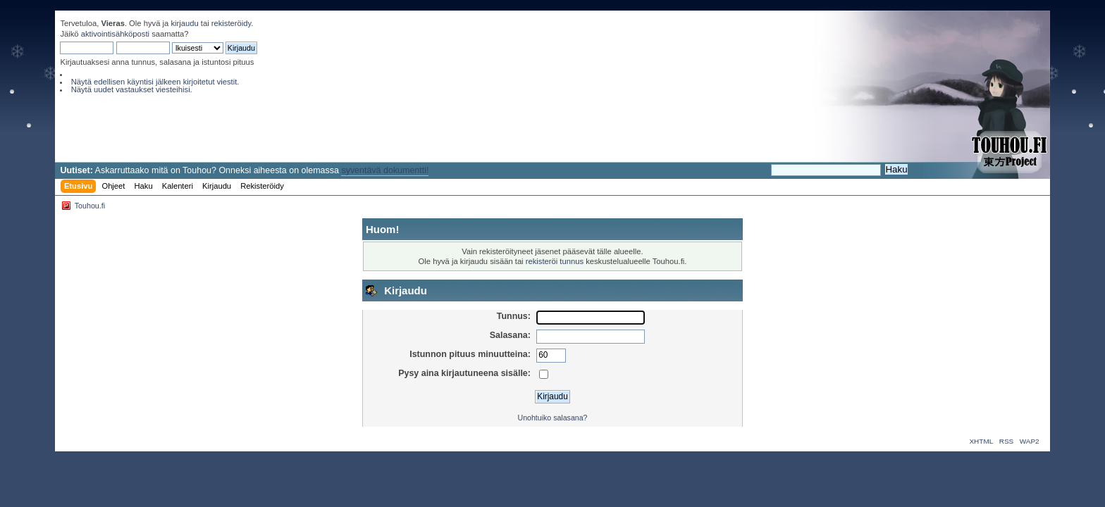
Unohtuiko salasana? (553, 417)
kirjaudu (184, 23)
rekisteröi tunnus (555, 261)
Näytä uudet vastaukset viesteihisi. (131, 89)
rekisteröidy (231, 23)
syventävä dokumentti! (384, 170)
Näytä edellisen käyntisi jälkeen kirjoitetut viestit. (155, 81)
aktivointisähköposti (115, 34)
